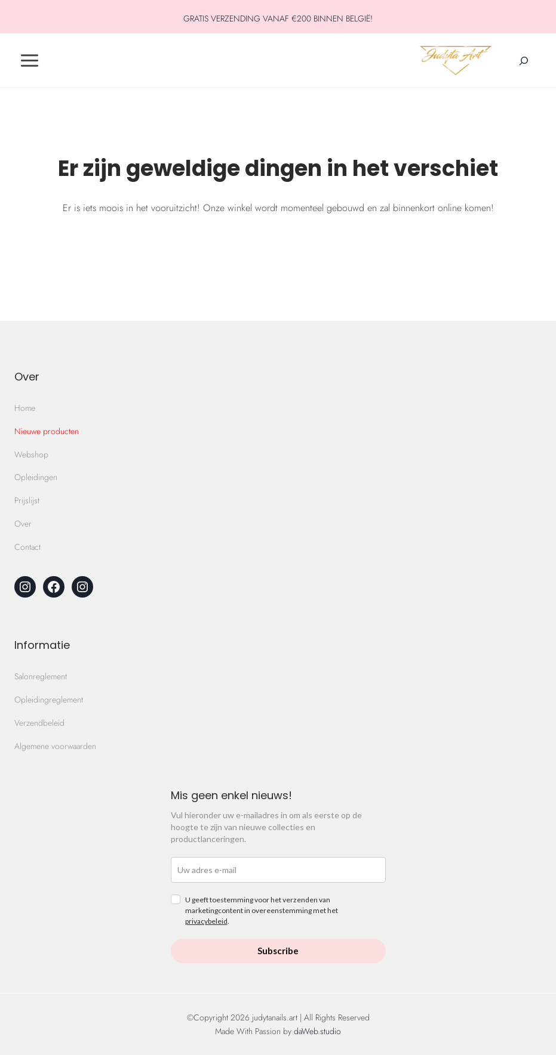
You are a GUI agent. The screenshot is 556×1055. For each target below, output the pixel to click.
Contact (27, 547)
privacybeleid (206, 921)
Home (24, 408)
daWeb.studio (317, 1031)
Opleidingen (35, 477)
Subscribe (278, 950)
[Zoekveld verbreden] (524, 60)
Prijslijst (26, 500)
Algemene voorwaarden (55, 746)
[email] (278, 870)
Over (23, 524)
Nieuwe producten (46, 431)
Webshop (31, 454)
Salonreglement (40, 676)
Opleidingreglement (48, 700)
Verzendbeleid (39, 723)
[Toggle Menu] (29, 60)
